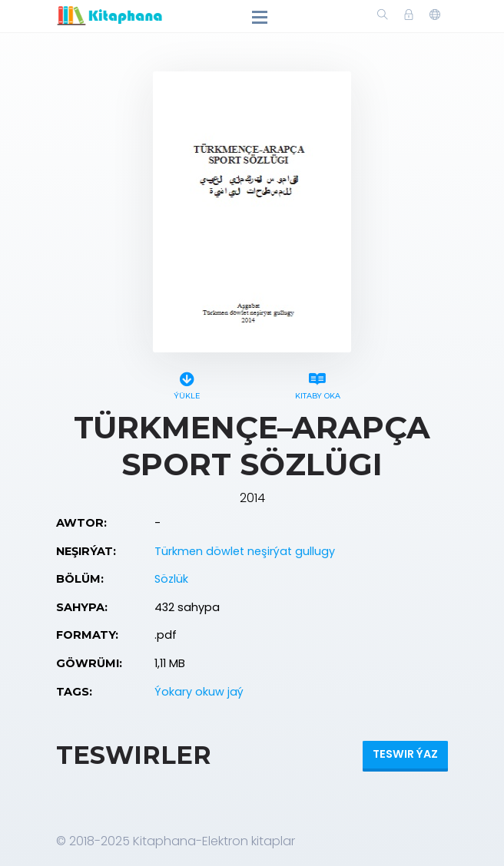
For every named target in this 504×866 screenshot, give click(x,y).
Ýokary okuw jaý (199, 691)
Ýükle (186, 383)
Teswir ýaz (405, 754)
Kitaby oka (317, 383)
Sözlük (171, 579)
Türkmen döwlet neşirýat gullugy (244, 551)
